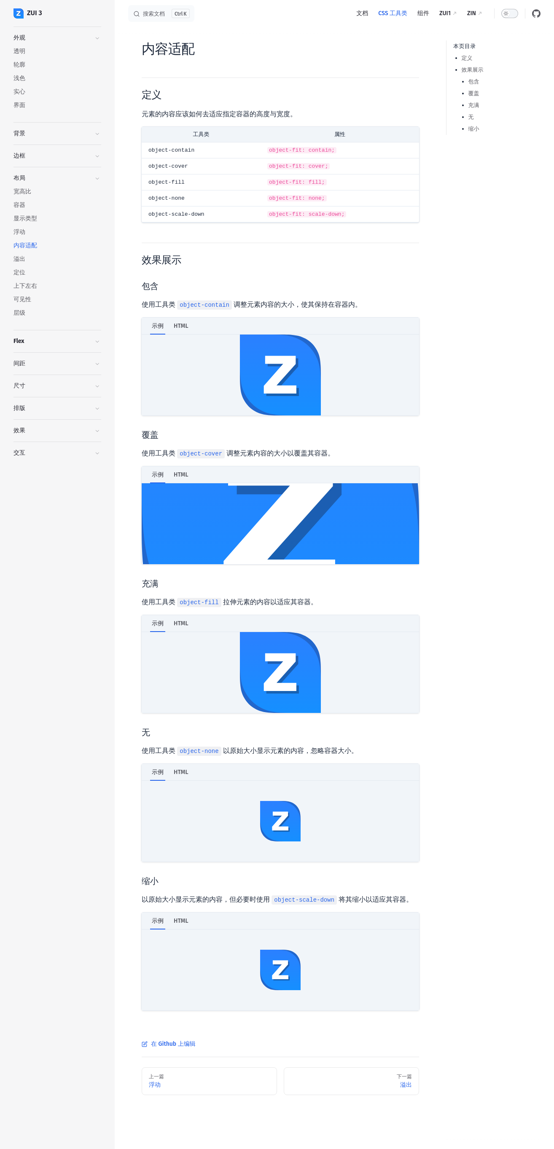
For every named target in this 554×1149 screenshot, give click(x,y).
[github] (536, 13)
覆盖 (473, 93)
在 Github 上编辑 (169, 1043)
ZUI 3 (27, 13)
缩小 (473, 129)
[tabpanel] (280, 375)
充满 (473, 105)
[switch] (509, 13)
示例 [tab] (158, 325)
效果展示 (473, 70)
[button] (57, 38)
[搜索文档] (161, 13)
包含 (473, 81)
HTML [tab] (181, 325)
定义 (467, 58)
